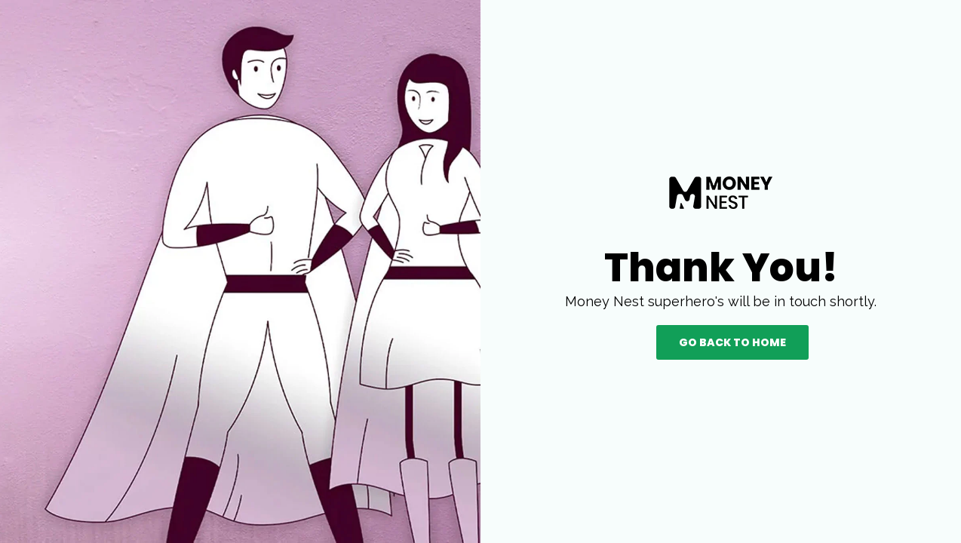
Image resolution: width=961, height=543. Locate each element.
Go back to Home (732, 342)
